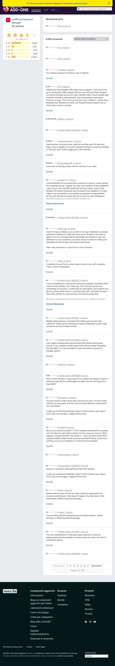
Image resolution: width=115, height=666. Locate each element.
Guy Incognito (64, 455)
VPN (87, 600)
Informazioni (36, 595)
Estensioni (36, 10)
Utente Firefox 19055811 (69, 318)
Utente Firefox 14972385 (69, 130)
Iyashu (61, 512)
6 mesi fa (71, 229)
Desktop (62, 595)
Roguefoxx (63, 398)
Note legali (40, 647)
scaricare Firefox (80, 3)
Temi (46, 10)
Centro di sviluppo (39, 612)
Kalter (61, 490)
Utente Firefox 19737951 (69, 218)
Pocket (88, 613)
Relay (88, 604)
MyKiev (62, 119)
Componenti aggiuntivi (42, 591)
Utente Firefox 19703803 (69, 340)
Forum (33, 626)
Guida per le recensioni (41, 638)
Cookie (29, 647)
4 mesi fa (65, 48)
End (60, 59)
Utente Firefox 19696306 (69, 376)
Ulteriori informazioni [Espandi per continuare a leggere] (55, 203)
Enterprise (63, 604)
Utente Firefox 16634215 (69, 280)
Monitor (89, 609)
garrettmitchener (65, 141)
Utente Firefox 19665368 (69, 554)
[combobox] (94, 8)
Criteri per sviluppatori (41, 617)
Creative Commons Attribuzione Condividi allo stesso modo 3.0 (29, 656)
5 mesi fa (84, 130)
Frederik (62, 70)
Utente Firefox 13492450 (69, 466)
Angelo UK (63, 180)
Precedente (58, 565)
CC (60, 87)
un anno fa (66, 26)
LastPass (19, 26)
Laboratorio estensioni (41, 608)
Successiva (97, 565)
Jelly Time (63, 229)
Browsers (89, 595)
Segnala (49, 78)
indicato (29, 653)
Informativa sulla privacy (13, 647)
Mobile (61, 600)
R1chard (62, 427)
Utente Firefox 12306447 (69, 532)
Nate (61, 261)
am (60, 48)
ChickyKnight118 (65, 163)
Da (60, 26)
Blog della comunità (40, 621)
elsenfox (62, 365)
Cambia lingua (90, 653)
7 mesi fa (68, 490)
